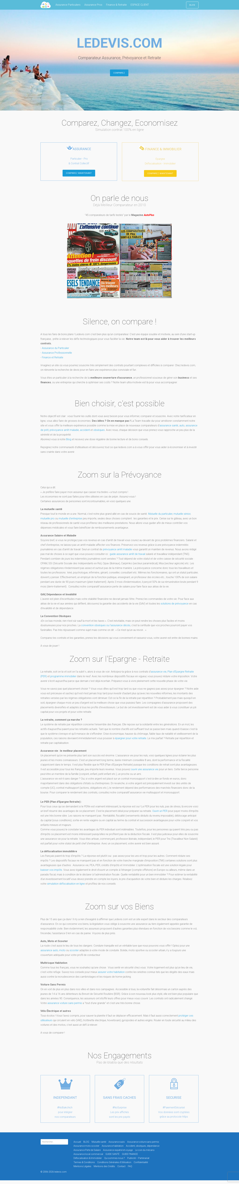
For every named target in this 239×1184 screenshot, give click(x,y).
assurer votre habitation (111, 975)
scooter (74, 954)
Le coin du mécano (144, 1153)
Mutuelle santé (99, 1145)
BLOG (192, 5)
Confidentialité (141, 1166)
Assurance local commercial (88, 1157)
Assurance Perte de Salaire (87, 1153)
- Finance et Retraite (51, 361)
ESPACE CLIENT (140, 4)
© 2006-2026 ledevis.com (57, 1175)
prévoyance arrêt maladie (64, 433)
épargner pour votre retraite (130, 741)
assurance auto (49, 954)
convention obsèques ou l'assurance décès (105, 629)
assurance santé (168, 429)
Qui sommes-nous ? (114, 1162)
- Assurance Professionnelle (56, 356)
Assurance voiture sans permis (143, 1145)
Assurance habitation (113, 1149)
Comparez (119, 76)
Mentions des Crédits (104, 1170)
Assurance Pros (93, 4)
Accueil (77, 1145)
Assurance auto (117, 1145)
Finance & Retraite (116, 4)
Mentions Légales (82, 1170)
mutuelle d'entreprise (70, 522)
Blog (68, 443)
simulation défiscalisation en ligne (66, 887)
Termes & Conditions (84, 1166)
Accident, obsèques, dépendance (142, 1149)
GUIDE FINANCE (130, 1157)
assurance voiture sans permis (64, 1006)
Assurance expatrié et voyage (118, 1153)
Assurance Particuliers (67, 4)
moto (62, 954)
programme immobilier (63, 680)
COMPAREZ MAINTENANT (79, 177)
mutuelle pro (47, 522)
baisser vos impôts (51, 873)
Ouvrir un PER (159, 814)
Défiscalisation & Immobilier (88, 1162)
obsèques (99, 433)
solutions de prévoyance (175, 607)
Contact (121, 1170)
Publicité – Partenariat (138, 1162)
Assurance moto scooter (86, 1149)
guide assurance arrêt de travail (127, 557)
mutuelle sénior (182, 517)
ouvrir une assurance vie (144, 773)
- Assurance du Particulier (54, 351)
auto (181, 429)
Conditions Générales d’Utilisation (114, 1166)
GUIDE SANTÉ (112, 1157)
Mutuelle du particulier (160, 517)
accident (85, 433)
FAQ (130, 1170)
